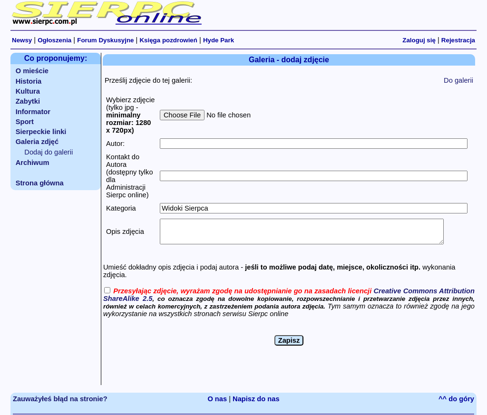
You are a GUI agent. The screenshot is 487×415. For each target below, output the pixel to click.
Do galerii (458, 80)
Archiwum (32, 162)
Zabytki (28, 101)
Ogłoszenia (54, 40)
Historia (29, 81)
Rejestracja (458, 40)
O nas (217, 399)
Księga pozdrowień (168, 40)
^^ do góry (456, 399)
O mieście (32, 71)
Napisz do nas (256, 399)
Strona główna (40, 183)
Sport (25, 121)
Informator (33, 112)
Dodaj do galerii (48, 152)
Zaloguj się (419, 40)
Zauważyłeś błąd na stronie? (60, 399)
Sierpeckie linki (41, 131)
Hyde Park (218, 40)
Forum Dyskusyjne (105, 40)
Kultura (28, 91)
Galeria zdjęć (37, 141)
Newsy (22, 40)
